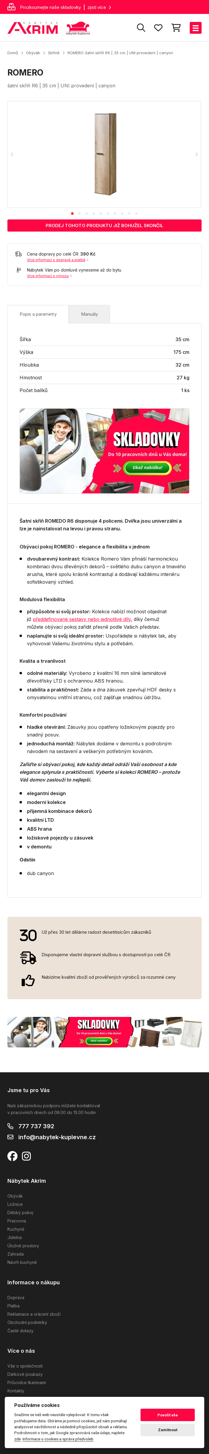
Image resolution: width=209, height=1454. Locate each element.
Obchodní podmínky (27, 1322)
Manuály (89, 314)
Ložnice (15, 1204)
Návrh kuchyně (22, 1262)
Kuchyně (15, 1229)
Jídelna (14, 1237)
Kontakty (15, 1390)
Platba (13, 1305)
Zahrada (15, 1253)
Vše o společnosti (25, 1365)
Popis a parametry (38, 314)
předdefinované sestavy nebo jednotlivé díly (82, 619)
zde (17, 1439)
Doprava (15, 1297)
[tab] (72, 213)
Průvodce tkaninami (26, 1382)
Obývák (33, 52)
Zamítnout (167, 1430)
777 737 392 (36, 1126)
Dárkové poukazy (25, 1374)
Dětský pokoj (20, 1212)
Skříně (54, 52)
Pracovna (16, 1220)
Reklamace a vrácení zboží (33, 1314)
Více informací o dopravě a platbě (57, 260)
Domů (12, 52)
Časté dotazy (20, 1330)
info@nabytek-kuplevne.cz (57, 1137)
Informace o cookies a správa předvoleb (58, 1439)
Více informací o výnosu (49, 276)
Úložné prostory (23, 1245)
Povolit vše (167, 1415)
